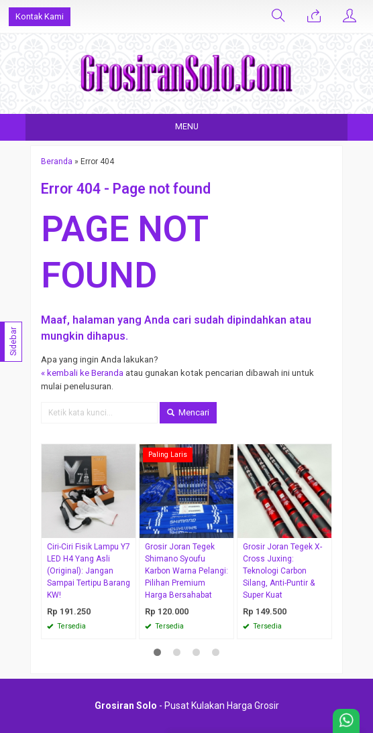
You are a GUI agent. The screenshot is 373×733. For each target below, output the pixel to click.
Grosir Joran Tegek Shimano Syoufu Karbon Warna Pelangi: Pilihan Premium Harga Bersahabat (186, 571)
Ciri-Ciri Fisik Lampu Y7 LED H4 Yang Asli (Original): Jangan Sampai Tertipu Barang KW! (88, 571)
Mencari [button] (188, 412)
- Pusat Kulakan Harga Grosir (187, 705)
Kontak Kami (39, 16)
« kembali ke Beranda (82, 373)
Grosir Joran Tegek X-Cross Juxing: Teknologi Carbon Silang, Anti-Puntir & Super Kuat (282, 571)
